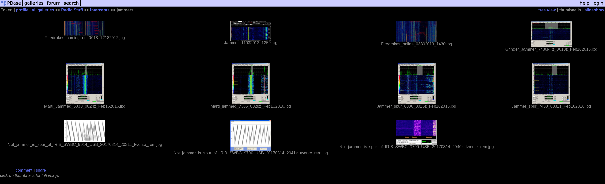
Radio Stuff (72, 10)
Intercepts (99, 10)
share (41, 170)
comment (24, 170)
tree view (547, 10)
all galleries (43, 10)
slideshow (594, 10)
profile (22, 10)
